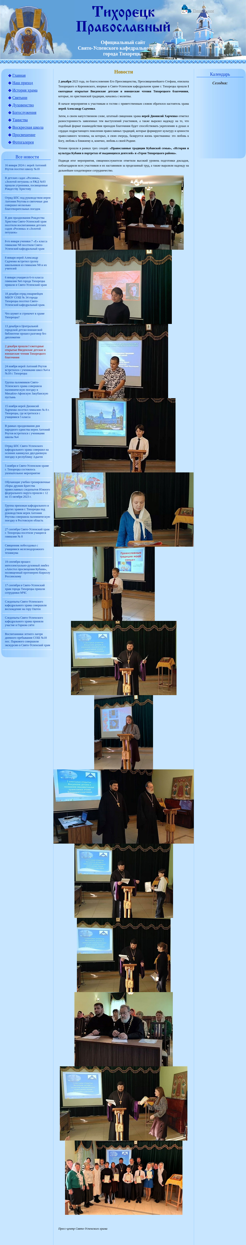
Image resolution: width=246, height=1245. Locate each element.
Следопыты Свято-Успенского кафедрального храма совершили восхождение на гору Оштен (25, 605)
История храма (25, 90)
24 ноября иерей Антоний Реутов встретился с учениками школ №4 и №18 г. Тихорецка (27, 370)
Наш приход (22, 83)
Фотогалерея (23, 142)
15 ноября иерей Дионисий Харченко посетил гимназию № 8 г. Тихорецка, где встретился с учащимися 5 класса (27, 411)
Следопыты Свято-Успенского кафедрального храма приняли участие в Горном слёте (24, 621)
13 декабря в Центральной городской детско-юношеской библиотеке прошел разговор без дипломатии (25, 331)
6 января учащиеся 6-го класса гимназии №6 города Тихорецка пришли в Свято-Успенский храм (26, 281)
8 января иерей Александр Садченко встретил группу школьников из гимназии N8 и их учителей (26, 263)
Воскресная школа (28, 127)
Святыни (19, 98)
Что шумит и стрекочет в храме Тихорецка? (25, 315)
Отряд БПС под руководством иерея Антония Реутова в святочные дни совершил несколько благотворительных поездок (27, 203)
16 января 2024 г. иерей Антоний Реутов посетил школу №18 (25, 167)
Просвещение (23, 135)
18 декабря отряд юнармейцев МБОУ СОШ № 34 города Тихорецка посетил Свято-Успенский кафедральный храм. (25, 299)
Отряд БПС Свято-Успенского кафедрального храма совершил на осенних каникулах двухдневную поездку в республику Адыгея (27, 451)
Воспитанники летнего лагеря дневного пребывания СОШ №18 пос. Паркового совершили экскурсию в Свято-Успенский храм (27, 639)
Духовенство (23, 105)
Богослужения (24, 112)
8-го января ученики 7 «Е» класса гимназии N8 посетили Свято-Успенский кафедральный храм (26, 245)
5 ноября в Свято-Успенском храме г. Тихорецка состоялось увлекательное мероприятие (27, 469)
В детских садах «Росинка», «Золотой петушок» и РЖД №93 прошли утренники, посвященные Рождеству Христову (26, 183)
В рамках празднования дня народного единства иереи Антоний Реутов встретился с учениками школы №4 (27, 431)
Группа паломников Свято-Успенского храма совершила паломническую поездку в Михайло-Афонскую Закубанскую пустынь (26, 390)
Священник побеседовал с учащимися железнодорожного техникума (24, 549)
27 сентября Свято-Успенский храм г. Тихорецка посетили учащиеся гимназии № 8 (27, 533)
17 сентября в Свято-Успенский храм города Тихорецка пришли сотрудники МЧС (25, 589)
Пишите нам (203, 11)
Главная (19, 75)
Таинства (20, 120)
